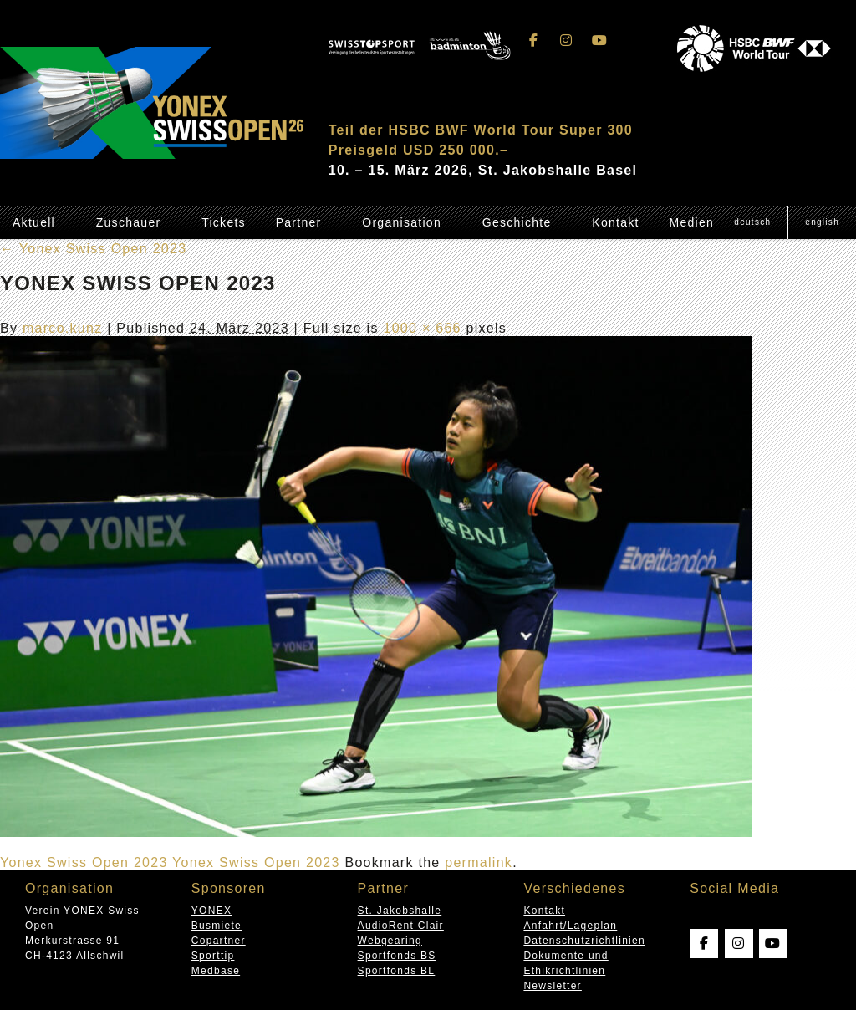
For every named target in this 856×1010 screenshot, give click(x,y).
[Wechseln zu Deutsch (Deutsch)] (752, 222)
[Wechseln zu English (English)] (821, 222)
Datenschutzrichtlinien (584, 940)
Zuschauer (128, 222)
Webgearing (390, 940)
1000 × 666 (422, 328)
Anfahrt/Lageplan (570, 925)
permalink (478, 862)
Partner (299, 222)
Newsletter (552, 986)
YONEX (211, 910)
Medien (691, 222)
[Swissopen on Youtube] (599, 40)
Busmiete (216, 925)
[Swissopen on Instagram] (566, 40)
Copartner (218, 940)
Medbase (215, 971)
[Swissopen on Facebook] (534, 40)
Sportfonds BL (397, 971)
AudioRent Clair (401, 925)
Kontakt (615, 222)
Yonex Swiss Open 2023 (93, 249)
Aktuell (34, 222)
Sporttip (213, 956)
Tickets (223, 222)
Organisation (401, 222)
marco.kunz (63, 328)
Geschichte (517, 222)
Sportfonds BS (397, 956)
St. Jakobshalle (400, 910)
